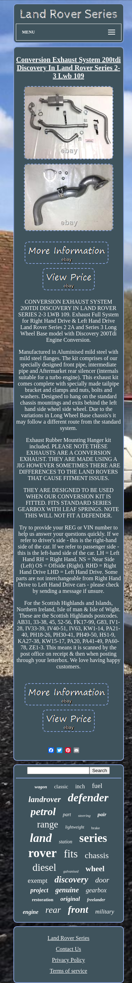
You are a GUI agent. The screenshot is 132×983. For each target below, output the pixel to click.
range (47, 824)
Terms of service (68, 971)
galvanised (70, 871)
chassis (97, 855)
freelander (96, 899)
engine (30, 912)
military (104, 911)
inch (80, 786)
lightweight (74, 827)
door (102, 880)
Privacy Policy (68, 960)
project (39, 890)
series (93, 838)
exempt (38, 880)
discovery (71, 879)
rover (42, 853)
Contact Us (68, 949)
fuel (97, 785)
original (70, 899)
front (78, 909)
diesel (44, 867)
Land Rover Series (68, 938)
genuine (67, 890)
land (41, 837)
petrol (43, 811)
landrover (45, 799)
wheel (95, 868)
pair (102, 814)
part (67, 814)
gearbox (96, 890)
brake (95, 828)
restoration (42, 899)
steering (84, 815)
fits (71, 854)
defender (88, 797)
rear (53, 910)
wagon (40, 786)
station (65, 841)
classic (61, 786)
